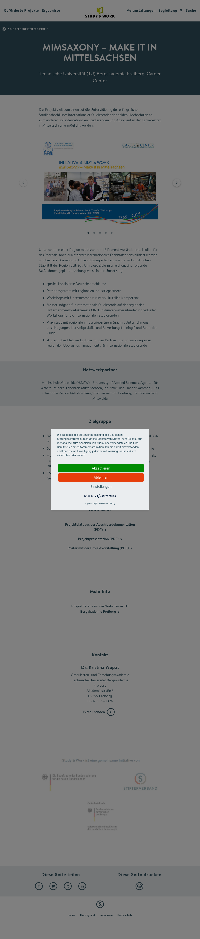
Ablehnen (101, 477)
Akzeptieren (101, 468)
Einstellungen (100, 487)
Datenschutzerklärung (105, 503)
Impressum (90, 503)
